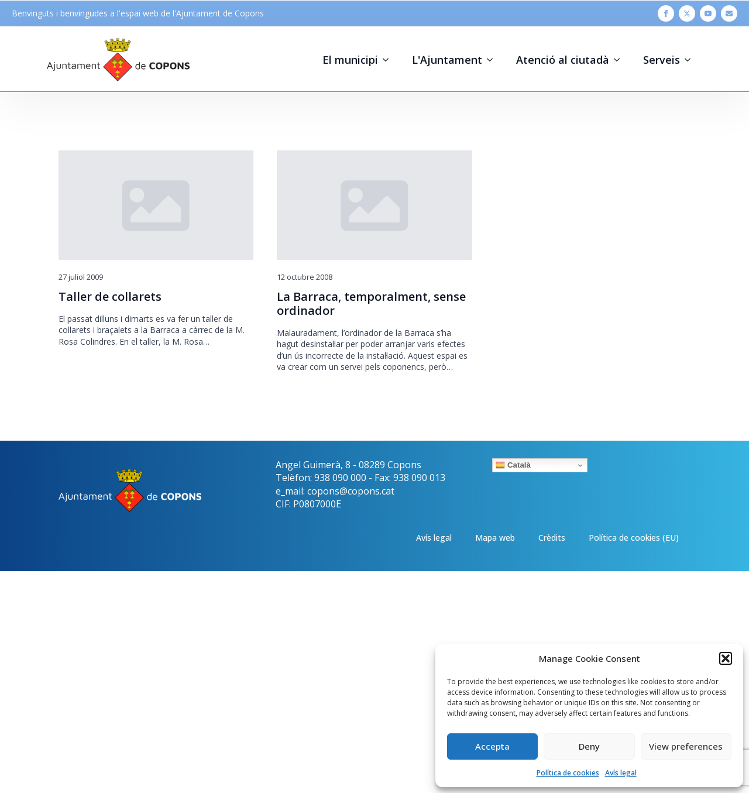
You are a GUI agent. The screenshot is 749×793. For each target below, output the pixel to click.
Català (513, 465)
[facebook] (666, 13)
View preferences (686, 746)
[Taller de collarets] (156, 205)
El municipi (350, 60)
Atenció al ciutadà (562, 60)
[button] (725, 658)
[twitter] (687, 13)
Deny (589, 746)
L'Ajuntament (447, 60)
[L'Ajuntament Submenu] (493, 60)
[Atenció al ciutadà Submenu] (620, 60)
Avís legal (621, 773)
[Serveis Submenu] (691, 60)
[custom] (729, 13)
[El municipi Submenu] (389, 60)
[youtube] (708, 13)
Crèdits (551, 537)
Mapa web (495, 537)
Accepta (492, 746)
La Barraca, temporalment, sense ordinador (371, 304)
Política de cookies (568, 773)
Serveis (661, 60)
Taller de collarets (110, 297)
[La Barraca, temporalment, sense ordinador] (374, 205)
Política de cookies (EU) (634, 537)
